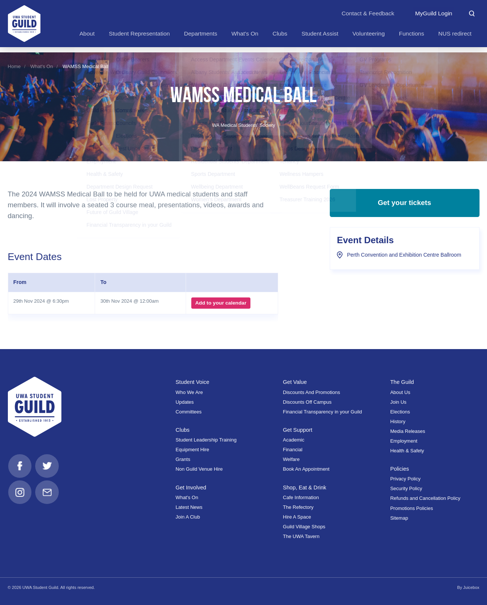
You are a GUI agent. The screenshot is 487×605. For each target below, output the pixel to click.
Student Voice (193, 382)
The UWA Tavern (301, 536)
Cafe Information (301, 497)
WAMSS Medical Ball (85, 66)
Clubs (183, 430)
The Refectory (298, 507)
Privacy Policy (405, 479)
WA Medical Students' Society (243, 125)
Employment (403, 441)
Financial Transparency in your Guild (322, 412)
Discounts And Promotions (311, 392)
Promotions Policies (411, 508)
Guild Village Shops (304, 526)
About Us (400, 392)
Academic (293, 440)
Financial (292, 449)
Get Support (298, 430)
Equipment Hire (192, 449)
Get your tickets (404, 204)
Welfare (291, 459)
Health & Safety (407, 450)
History (397, 421)
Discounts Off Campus (307, 402)
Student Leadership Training (206, 440)
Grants (183, 459)
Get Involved (191, 488)
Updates (185, 402)
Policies (399, 469)
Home (14, 66)
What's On (41, 66)
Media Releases (407, 431)
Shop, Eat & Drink (305, 488)
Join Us (398, 402)
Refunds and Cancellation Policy (425, 498)
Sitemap (399, 518)
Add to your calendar (220, 303)
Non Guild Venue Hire (199, 469)
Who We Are (189, 392)
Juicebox (471, 587)
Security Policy (406, 488)
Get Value (295, 382)
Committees (188, 412)
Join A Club (188, 517)
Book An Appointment (306, 469)
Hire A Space (297, 517)
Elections (400, 412)
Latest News (189, 507)
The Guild (402, 382)
